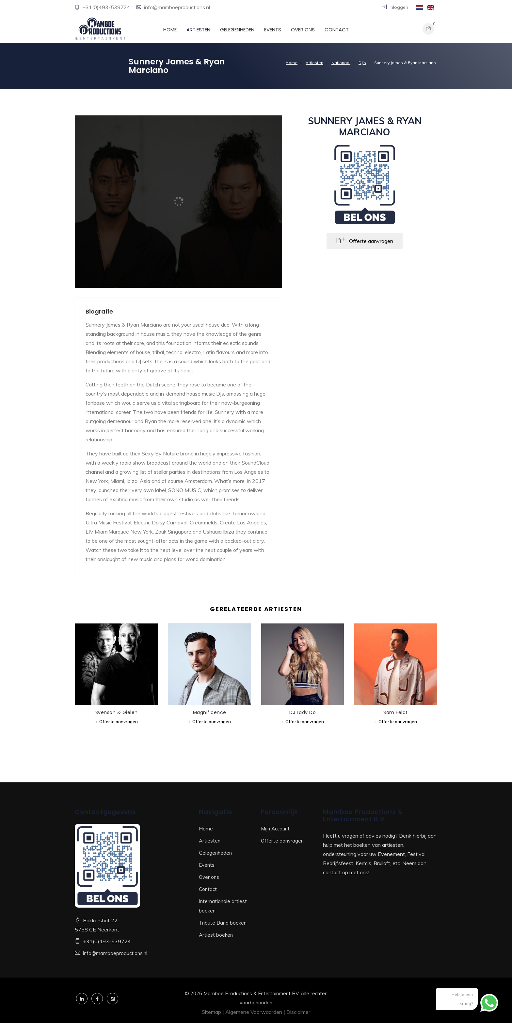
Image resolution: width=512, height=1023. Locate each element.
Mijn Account (275, 829)
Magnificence (209, 712)
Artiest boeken (216, 935)
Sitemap (211, 1012)
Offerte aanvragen (282, 841)
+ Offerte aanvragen (116, 721)
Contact (337, 29)
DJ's (362, 62)
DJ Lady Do (302, 712)
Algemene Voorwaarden (253, 1012)
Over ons (303, 29)
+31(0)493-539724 (107, 7)
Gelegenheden (237, 29)
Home (170, 29)
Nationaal (340, 62)
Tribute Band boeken (223, 923)
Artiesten (198, 29)
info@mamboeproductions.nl (177, 7)
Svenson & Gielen (116, 712)
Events (272, 29)
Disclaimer (298, 1012)
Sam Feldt (395, 712)
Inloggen (395, 7)
